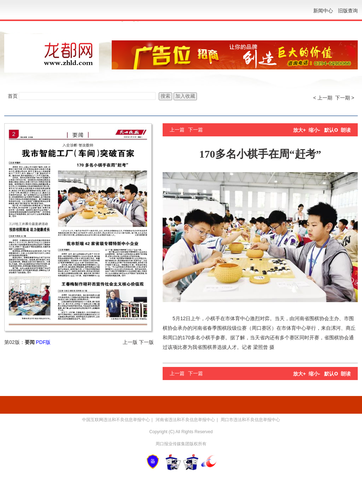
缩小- (314, 130)
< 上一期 (322, 98)
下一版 (146, 342)
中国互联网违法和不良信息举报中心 (116, 419)
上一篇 (177, 129)
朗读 (346, 130)
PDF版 (43, 342)
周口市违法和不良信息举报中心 (250, 419)
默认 (331, 130)
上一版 (130, 342)
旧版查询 (348, 10)
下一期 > (344, 98)
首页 (13, 96)
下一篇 (195, 129)
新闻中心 (323, 10)
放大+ (299, 130)
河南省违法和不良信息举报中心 (185, 419)
